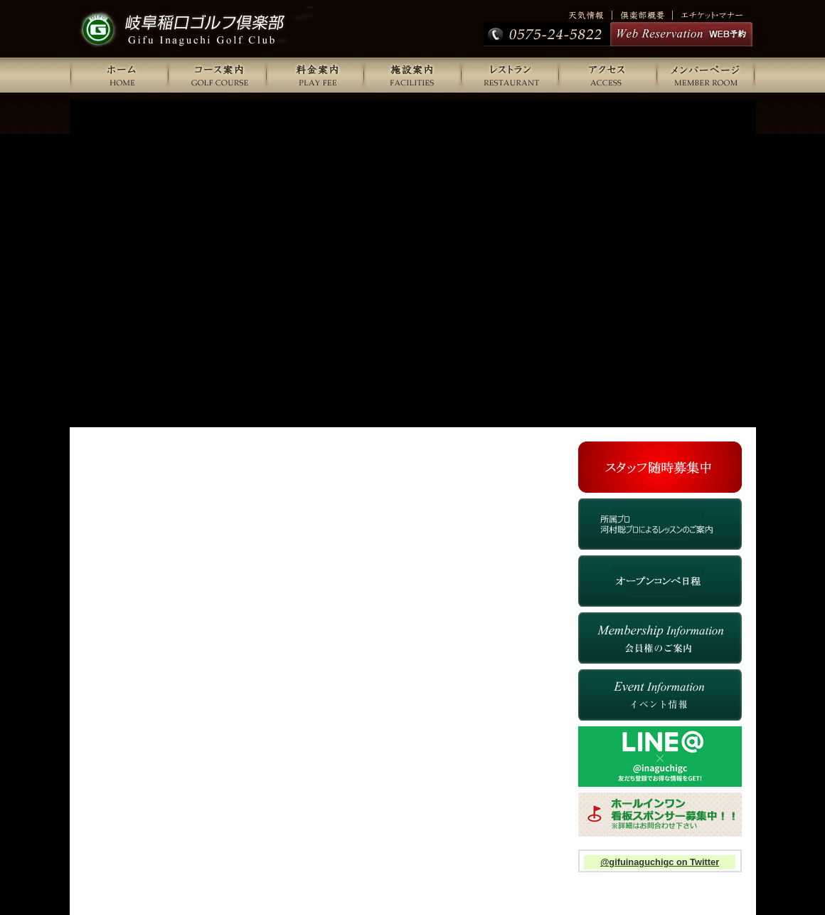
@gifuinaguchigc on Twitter (659, 862)
